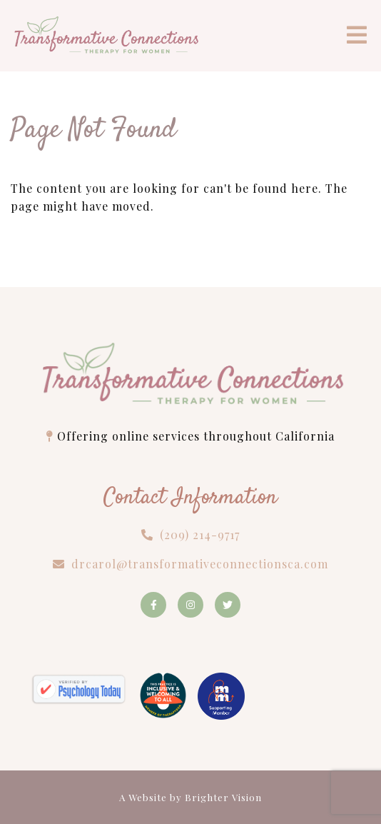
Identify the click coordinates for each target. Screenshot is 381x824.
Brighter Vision (223, 797)
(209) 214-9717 (200, 534)
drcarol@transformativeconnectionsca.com (199, 563)
